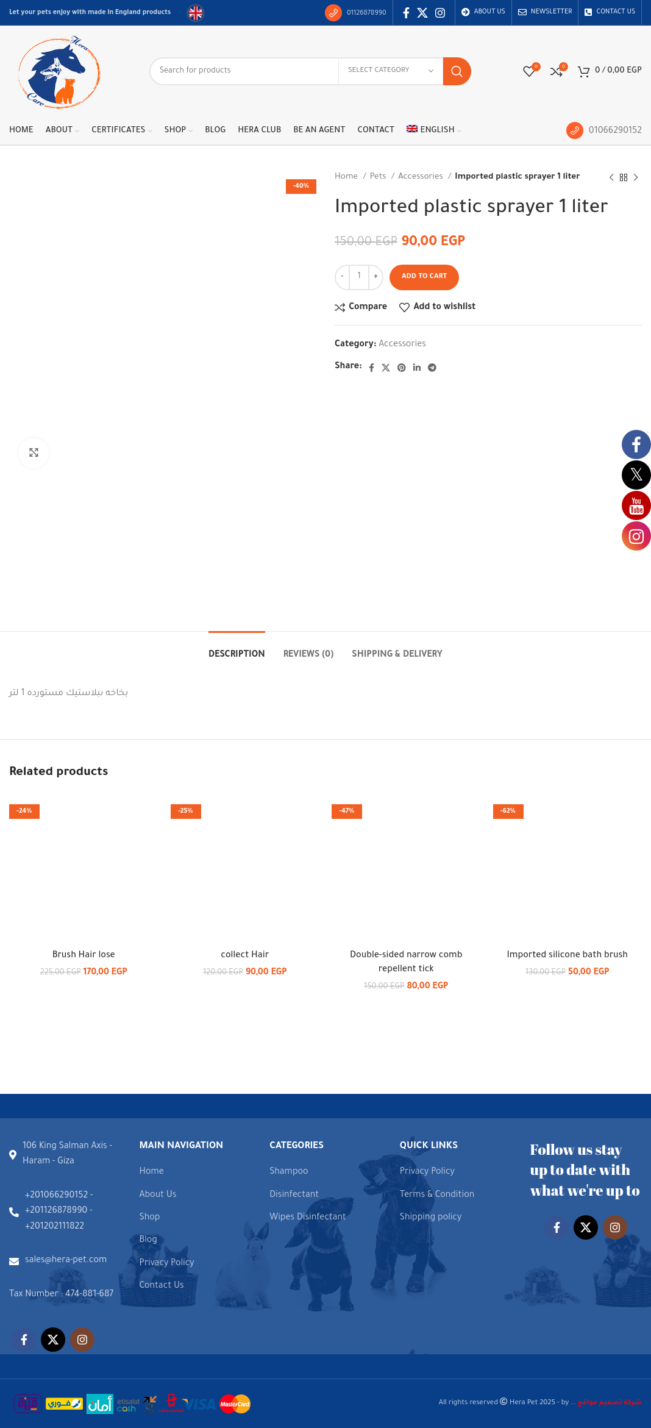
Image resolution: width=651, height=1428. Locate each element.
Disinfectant (294, 1196)
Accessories (421, 177)
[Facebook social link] (406, 13)
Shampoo (288, 1172)
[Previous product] (611, 177)
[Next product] (636, 177)
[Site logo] (58, 72)
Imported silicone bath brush (567, 956)
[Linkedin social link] (417, 368)
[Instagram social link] (440, 13)
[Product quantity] (359, 277)
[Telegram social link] (432, 368)
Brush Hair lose (83, 956)
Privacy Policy (167, 1264)
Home (347, 177)
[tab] (236, 649)
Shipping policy (431, 1218)
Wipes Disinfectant (307, 1218)
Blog (148, 1241)
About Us (158, 1196)
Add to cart (424, 277)
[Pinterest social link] (402, 368)
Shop (150, 1218)
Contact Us (162, 1286)
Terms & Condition (437, 1196)
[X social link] (422, 13)
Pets (379, 177)
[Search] (310, 71)
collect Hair (245, 956)
